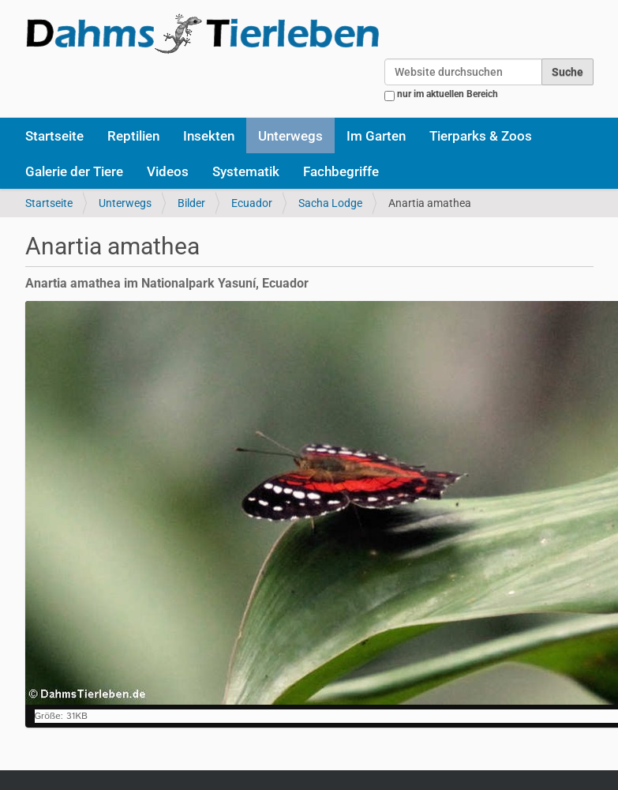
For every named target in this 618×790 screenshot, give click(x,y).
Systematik (245, 171)
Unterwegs (290, 136)
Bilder (191, 203)
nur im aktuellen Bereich (447, 94)
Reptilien (133, 136)
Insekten (208, 136)
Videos (168, 171)
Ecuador (251, 203)
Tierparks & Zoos (480, 136)
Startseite (54, 136)
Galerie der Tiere (74, 171)
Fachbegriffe (341, 171)
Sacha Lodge (330, 203)
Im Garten (376, 136)
